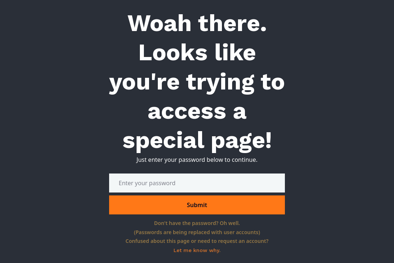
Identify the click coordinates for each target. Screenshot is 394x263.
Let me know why (196, 250)
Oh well (229, 223)
